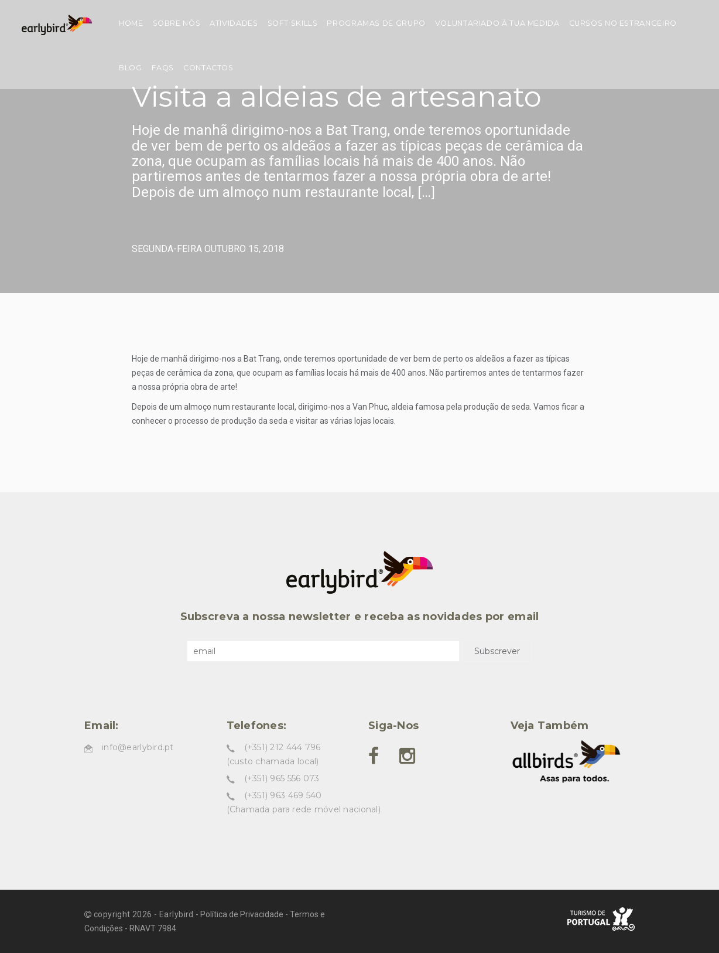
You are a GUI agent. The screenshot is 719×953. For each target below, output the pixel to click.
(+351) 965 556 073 (282, 778)
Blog (130, 67)
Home (131, 23)
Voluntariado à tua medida (497, 23)
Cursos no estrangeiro (623, 23)
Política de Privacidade (241, 914)
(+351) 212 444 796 (282, 747)
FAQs (163, 67)
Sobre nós (177, 23)
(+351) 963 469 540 (283, 795)
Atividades (234, 23)
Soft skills (293, 23)
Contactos (208, 67)
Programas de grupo (376, 23)
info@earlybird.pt (138, 747)
